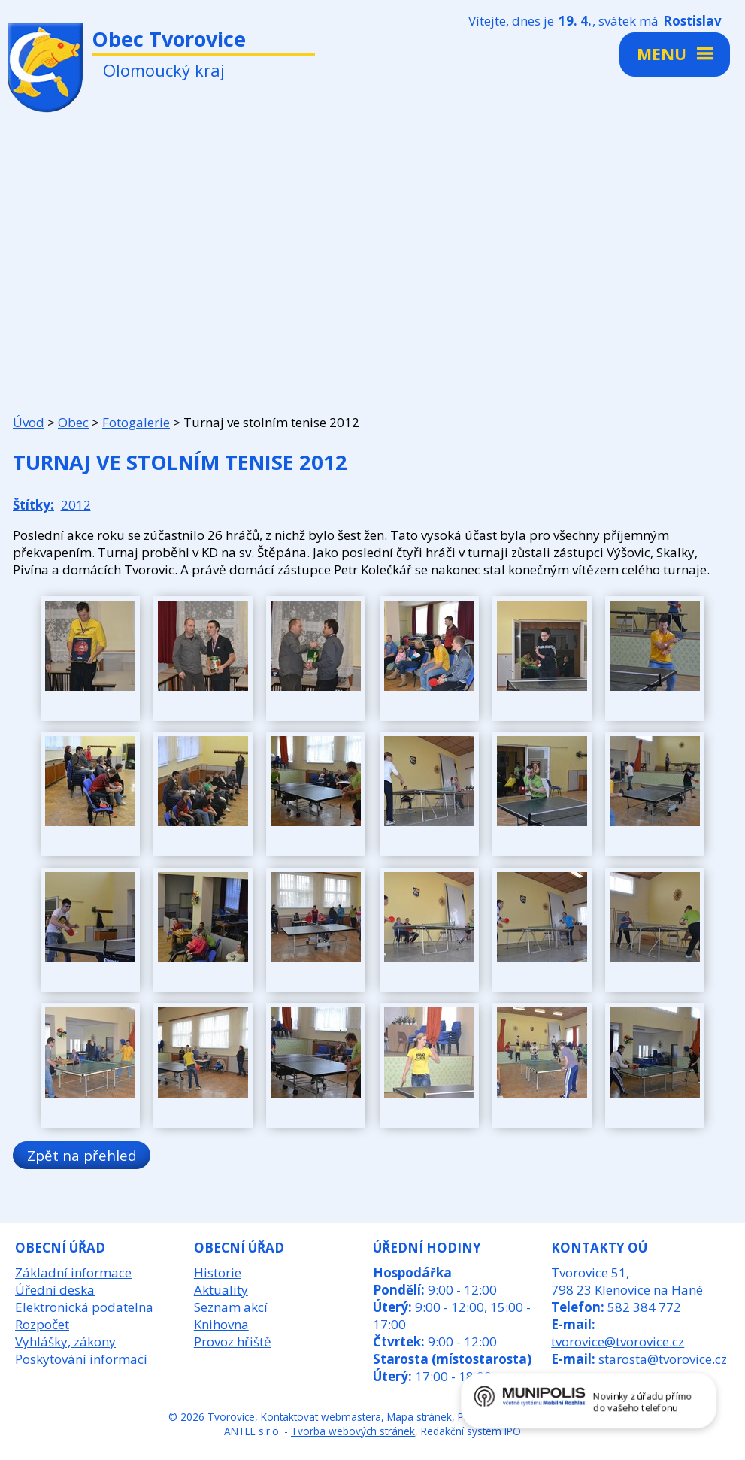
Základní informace (73, 1272)
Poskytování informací (81, 1359)
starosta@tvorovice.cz (662, 1359)
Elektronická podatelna (84, 1307)
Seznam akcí (231, 1307)
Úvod (28, 422)
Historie (217, 1272)
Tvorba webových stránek (353, 1431)
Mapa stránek (419, 1417)
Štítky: (33, 504)
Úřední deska (55, 1289)
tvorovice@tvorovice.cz (617, 1341)
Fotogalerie (136, 422)
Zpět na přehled (82, 1155)
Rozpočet (42, 1324)
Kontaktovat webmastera (321, 1417)
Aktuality (221, 1289)
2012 (76, 504)
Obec (73, 422)
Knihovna (221, 1324)
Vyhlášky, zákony (65, 1341)
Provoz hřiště (232, 1341)
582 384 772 (644, 1307)
